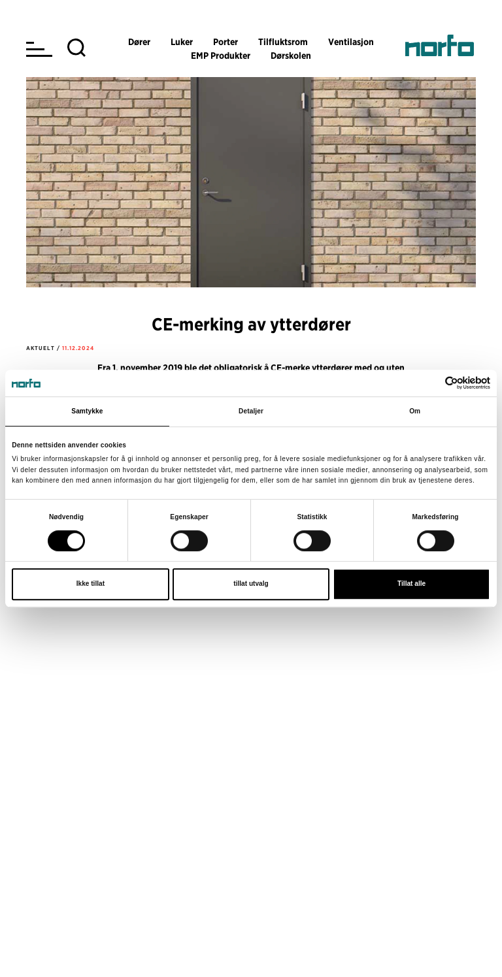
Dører (139, 42)
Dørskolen (291, 55)
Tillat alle (411, 584)
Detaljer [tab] (251, 411)
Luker (182, 42)
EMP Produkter (220, 55)
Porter (225, 42)
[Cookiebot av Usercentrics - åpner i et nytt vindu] (433, 382)
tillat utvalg (250, 584)
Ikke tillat (90, 584)
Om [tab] (414, 411)
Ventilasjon (351, 42)
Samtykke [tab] (87, 411)
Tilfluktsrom (283, 42)
